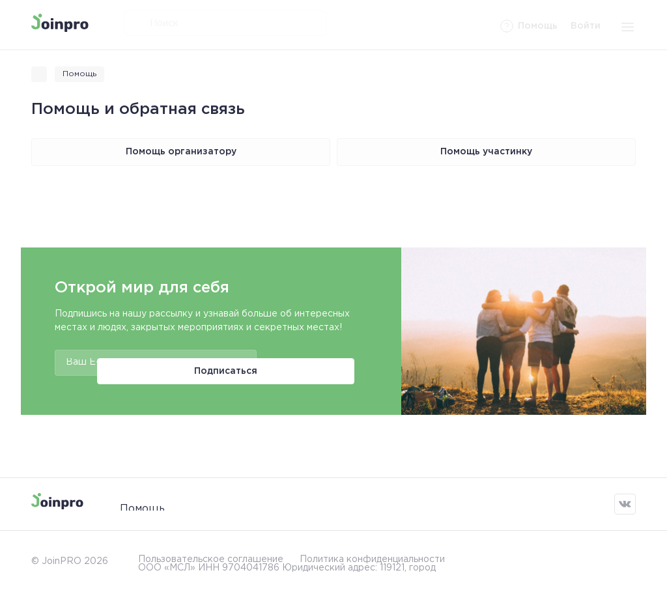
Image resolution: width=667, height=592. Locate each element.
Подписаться (308, 363)
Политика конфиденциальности (372, 555)
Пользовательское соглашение (210, 555)
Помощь (142, 504)
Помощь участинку (486, 152)
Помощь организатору (181, 152)
